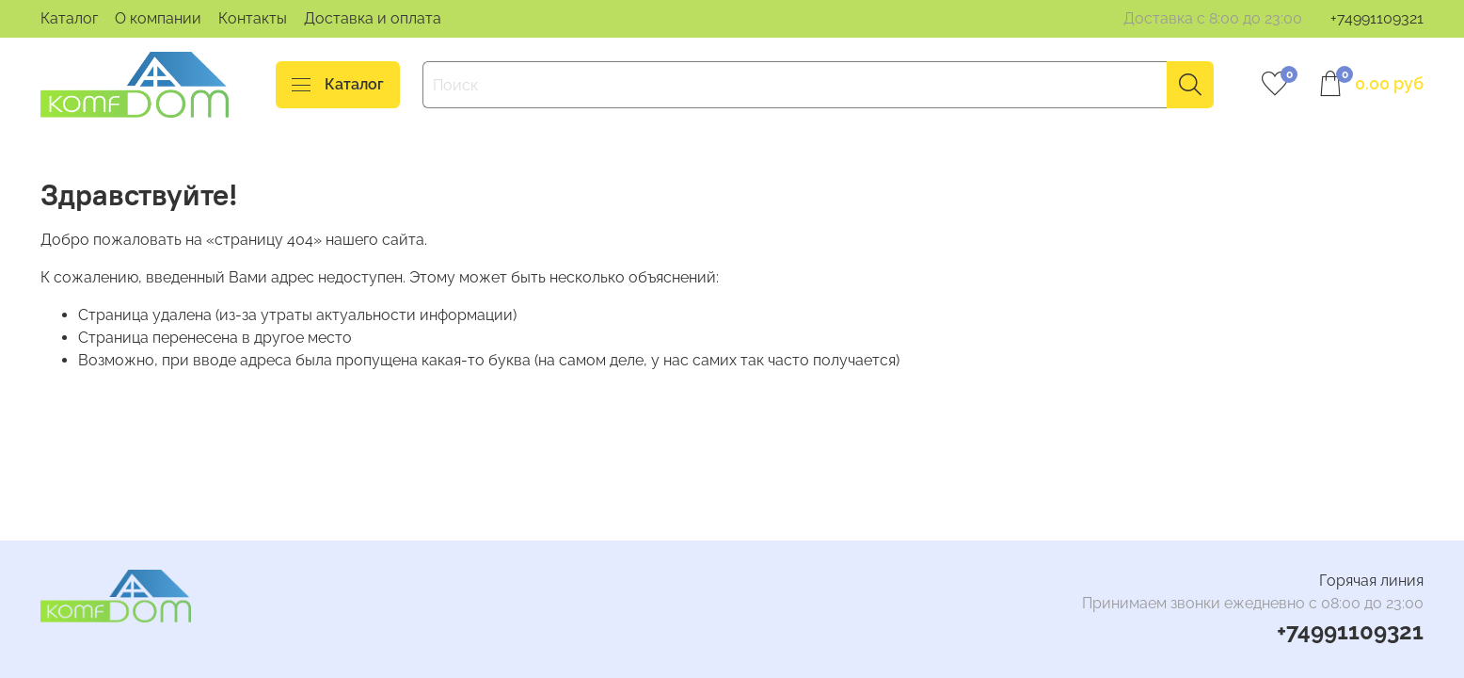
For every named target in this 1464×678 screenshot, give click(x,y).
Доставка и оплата (372, 18)
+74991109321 (1377, 18)
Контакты (252, 18)
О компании (158, 18)
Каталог (69, 18)
